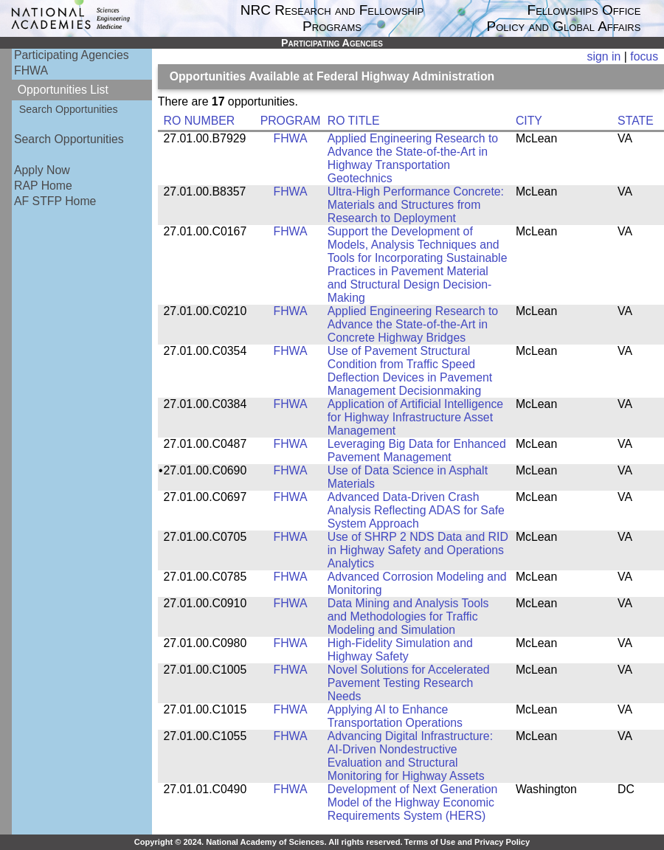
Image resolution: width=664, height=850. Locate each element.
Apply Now (42, 170)
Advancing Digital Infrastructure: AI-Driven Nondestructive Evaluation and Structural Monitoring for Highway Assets (410, 756)
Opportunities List (63, 89)
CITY (529, 120)
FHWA (31, 70)
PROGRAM (290, 120)
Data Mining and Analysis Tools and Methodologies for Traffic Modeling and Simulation (408, 616)
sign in (604, 56)
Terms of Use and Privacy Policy (467, 841)
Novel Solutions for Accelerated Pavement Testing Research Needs (409, 682)
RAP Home (43, 185)
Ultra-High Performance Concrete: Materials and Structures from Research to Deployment (416, 204)
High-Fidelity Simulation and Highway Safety (400, 650)
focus (644, 56)
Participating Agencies (71, 55)
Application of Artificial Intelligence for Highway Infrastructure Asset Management (415, 417)
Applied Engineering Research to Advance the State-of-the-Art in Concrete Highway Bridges (413, 324)
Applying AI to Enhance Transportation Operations (395, 716)
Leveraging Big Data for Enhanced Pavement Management (417, 450)
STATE (636, 120)
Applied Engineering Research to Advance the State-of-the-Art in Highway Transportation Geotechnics (413, 158)
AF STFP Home (55, 201)
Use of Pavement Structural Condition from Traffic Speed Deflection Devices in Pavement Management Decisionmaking (410, 371)
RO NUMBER (199, 120)
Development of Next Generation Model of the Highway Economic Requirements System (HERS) (413, 802)
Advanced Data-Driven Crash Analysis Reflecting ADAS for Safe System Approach (416, 510)
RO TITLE (354, 120)
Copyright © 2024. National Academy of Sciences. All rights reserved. (268, 841)
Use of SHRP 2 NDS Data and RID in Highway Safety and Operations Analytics (418, 550)
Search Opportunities (68, 109)
